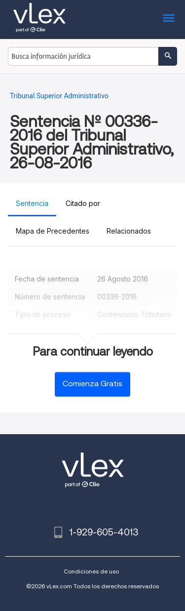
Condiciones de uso (91, 571)
